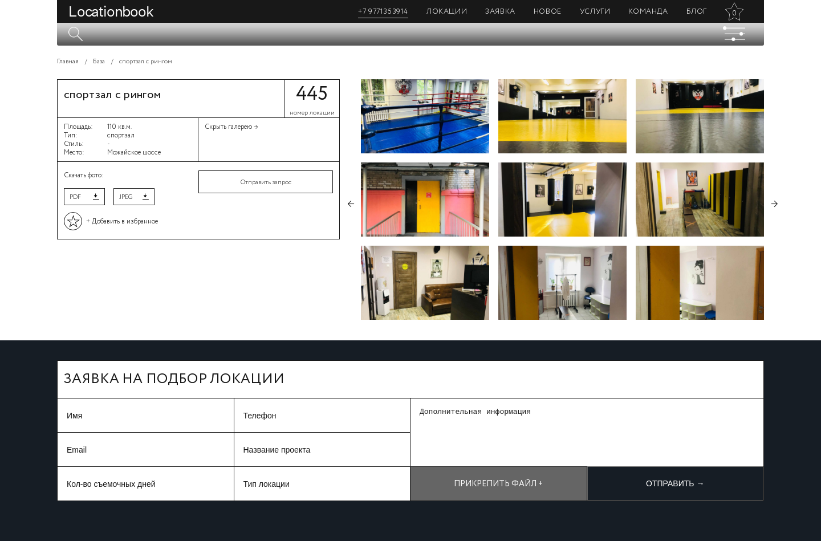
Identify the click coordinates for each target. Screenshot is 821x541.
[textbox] (410, 34)
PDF (75, 197)
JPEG (125, 197)
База (99, 61)
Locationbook (110, 11)
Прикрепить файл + (498, 484)
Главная (68, 61)
